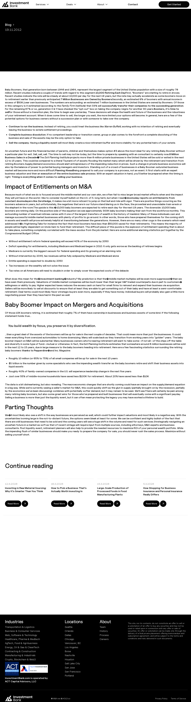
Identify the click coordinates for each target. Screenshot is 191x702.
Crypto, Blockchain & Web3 (20, 659)
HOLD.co (66, 698)
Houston (69, 659)
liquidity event (48, 142)
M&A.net (57, 698)
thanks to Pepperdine (34, 350)
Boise (68, 651)
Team (103, 626)
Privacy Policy (161, 698)
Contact (133, 4)
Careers (104, 639)
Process (104, 635)
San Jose (70, 667)
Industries (14, 622)
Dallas (68, 635)
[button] (43, 4)
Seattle (69, 626)
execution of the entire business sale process (68, 173)
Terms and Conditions (83, 592)
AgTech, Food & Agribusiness (21, 643)
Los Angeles (71, 647)
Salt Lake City (72, 663)
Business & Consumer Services (22, 630)
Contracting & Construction (20, 651)
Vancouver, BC (73, 643)
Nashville (70, 655)
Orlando (69, 630)
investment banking (52, 278)
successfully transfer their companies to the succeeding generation (142, 105)
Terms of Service (178, 698)
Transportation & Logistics (19, 626)
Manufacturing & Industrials (20, 655)
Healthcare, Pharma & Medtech (22, 639)
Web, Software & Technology (21, 635)
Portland (69, 675)
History (104, 630)
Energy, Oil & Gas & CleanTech (22, 647)
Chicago (69, 639)
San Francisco (73, 671)
